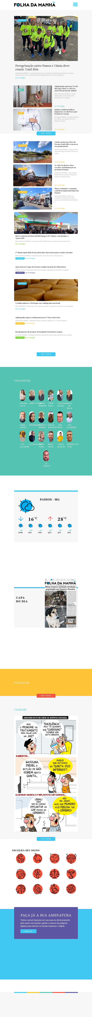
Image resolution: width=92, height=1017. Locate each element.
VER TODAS (46, 839)
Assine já (28, 931)
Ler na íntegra (20, 78)
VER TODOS (46, 133)
